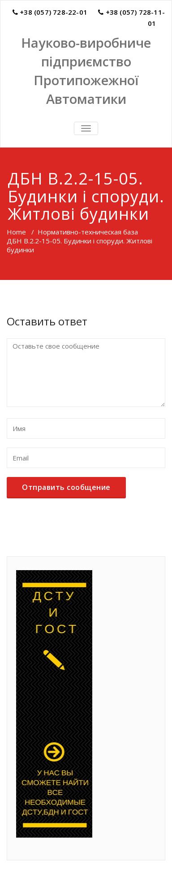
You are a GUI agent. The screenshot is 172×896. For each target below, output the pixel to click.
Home (16, 231)
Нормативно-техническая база (88, 231)
